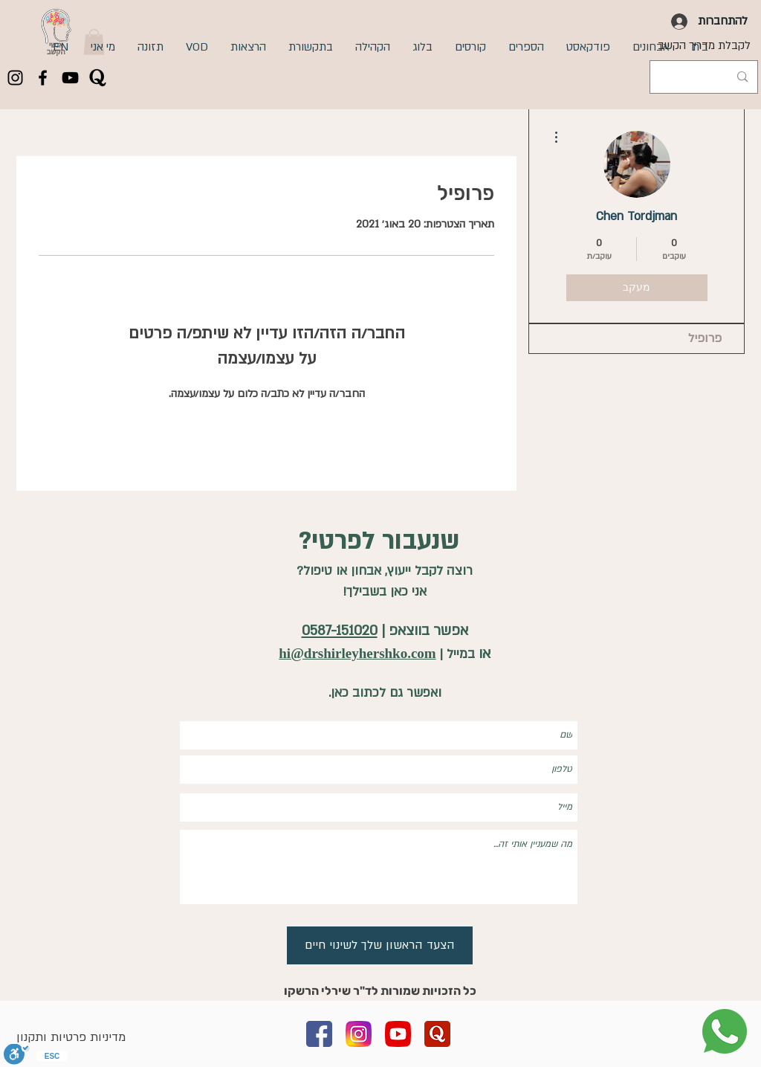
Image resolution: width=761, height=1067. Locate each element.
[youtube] (398, 1034)
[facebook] (319, 1034)
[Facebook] (43, 78)
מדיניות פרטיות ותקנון (71, 1037)
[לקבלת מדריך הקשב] (704, 45)
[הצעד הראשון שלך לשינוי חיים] (380, 945)
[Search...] (705, 77)
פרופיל (705, 338)
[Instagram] (15, 78)
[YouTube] (70, 78)
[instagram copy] (359, 1034)
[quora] (98, 78)
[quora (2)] (437, 1034)
